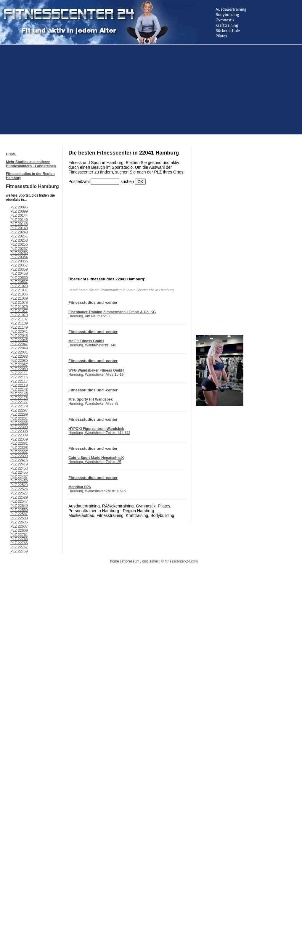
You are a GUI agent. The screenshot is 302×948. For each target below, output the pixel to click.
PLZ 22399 (19, 456)
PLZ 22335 (19, 431)
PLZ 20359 (19, 269)
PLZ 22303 (19, 423)
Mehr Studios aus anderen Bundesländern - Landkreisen (31, 164)
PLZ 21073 (19, 303)
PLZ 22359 (19, 439)
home (114, 561)
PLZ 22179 (19, 406)
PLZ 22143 (19, 390)
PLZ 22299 (19, 414)
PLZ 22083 (19, 356)
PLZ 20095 (19, 207)
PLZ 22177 (19, 402)
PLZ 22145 (19, 394)
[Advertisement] (75, 89)
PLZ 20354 (19, 257)
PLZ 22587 (19, 514)
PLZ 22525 (19, 489)
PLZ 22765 (19, 543)
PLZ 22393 (19, 448)
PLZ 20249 (19, 232)
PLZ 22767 (19, 547)
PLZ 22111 (19, 373)
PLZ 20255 (19, 244)
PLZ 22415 (19, 460)
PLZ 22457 (19, 477)
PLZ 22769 (19, 551)
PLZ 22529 (19, 497)
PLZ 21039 (19, 298)
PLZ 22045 (19, 340)
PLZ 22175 (19, 398)
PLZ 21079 (19, 315)
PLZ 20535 (19, 278)
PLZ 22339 (19, 435)
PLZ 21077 (19, 311)
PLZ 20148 (19, 224)
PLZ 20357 (19, 265)
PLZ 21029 (19, 286)
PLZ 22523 (19, 485)
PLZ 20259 (19, 253)
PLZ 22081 (19, 352)
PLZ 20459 (19, 273)
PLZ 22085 (19, 361)
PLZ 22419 (19, 464)
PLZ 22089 (19, 369)
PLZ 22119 (19, 385)
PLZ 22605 (19, 522)
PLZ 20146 (19, 220)
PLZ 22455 (19, 472)
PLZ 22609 (19, 530)
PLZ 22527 (19, 493)
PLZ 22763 (19, 539)
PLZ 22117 (19, 381)
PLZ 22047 (19, 344)
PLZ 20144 (19, 215)
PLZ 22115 (19, 377)
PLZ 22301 (19, 419)
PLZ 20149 (19, 228)
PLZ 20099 (19, 211)
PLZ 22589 (19, 518)
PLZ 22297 (19, 410)
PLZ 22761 (19, 535)
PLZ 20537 (19, 282)
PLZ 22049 (19, 348)
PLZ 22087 (19, 365)
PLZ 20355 (19, 261)
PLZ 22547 (19, 501)
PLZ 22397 (19, 452)
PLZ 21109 (19, 323)
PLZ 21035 (19, 294)
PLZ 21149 (19, 327)
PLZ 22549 (19, 506)
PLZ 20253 (19, 240)
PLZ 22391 (19, 443)
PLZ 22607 (19, 526)
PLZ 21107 (19, 319)
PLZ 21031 (19, 290)
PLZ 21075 (19, 307)
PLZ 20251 (19, 236)
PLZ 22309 (19, 427)
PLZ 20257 (19, 249)
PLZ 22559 (19, 510)
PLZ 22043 (19, 336)
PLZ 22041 (19, 332)
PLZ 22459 (19, 481)
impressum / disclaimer (140, 561)
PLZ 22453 (19, 468)
